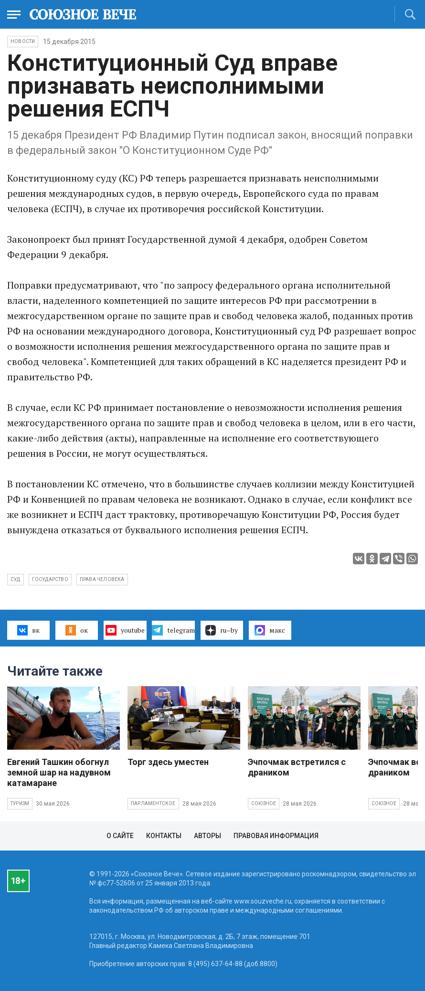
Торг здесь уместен (168, 762)
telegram (173, 630)
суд (16, 579)
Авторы (207, 836)
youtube (125, 630)
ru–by (221, 630)
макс (270, 630)
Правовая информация (276, 836)
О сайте (120, 836)
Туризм (20, 803)
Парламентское (153, 803)
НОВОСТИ (23, 41)
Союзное (263, 803)
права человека (102, 579)
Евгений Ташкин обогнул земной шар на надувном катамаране (59, 772)
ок (76, 630)
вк (28, 630)
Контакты (163, 836)
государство (50, 579)
